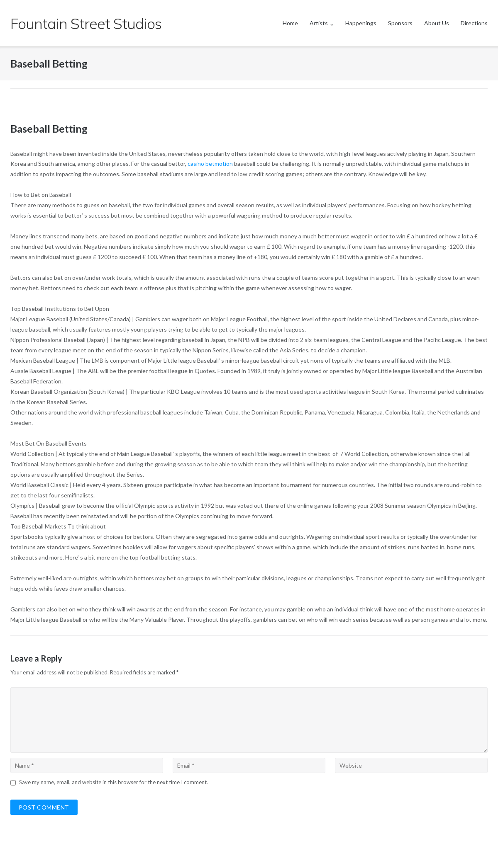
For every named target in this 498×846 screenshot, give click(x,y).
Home (290, 23)
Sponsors (400, 23)
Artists (319, 23)
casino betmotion (210, 163)
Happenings (360, 23)
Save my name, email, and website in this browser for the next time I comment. (113, 782)
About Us (436, 23)
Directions (474, 23)
